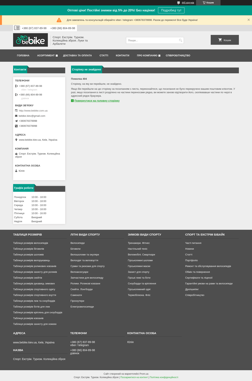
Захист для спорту (138, 271)
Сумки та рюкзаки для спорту (87, 266)
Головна (23, 55)
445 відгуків (188, 2)
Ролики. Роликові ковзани (85, 283)
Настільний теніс (137, 248)
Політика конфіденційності (164, 377)
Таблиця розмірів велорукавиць (31, 260)
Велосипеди (77, 243)
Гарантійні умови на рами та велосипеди (209, 283)
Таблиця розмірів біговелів (28, 248)
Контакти (122, 55)
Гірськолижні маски (139, 266)
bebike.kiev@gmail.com (32, 115)
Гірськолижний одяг (139, 289)
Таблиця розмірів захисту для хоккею (35, 324)
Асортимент (46, 55)
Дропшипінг (192, 289)
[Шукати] (180, 40)
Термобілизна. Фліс (139, 295)
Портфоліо (191, 260)
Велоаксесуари (79, 271)
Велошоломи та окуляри (84, 254)
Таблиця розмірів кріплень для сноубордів (37, 312)
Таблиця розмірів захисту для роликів (35, 271)
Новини (189, 248)
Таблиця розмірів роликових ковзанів (34, 266)
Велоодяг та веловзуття (84, 260)
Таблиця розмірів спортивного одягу (34, 289)
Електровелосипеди (82, 306)
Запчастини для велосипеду (86, 277)
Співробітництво (178, 55)
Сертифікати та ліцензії (198, 277)
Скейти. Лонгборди (81, 289)
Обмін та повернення (197, 271)
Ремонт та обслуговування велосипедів (208, 266)
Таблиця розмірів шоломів (28, 254)
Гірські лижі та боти (139, 277)
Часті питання (193, 243)
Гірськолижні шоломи (140, 260)
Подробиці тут (171, 10)
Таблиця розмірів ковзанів (28, 318)
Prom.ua (144, 374)
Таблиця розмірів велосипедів (30, 243)
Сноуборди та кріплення (142, 283)
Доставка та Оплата (77, 55)
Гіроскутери (77, 300)
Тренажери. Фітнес (139, 243)
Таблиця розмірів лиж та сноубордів (34, 300)
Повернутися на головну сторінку (97, 100)
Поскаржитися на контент (134, 377)
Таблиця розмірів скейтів (27, 277)
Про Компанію (147, 55)
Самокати (76, 295)
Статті (104, 55)
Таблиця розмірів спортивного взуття (34, 295)
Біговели (75, 248)
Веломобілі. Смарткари (141, 254)
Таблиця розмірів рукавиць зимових (34, 283)
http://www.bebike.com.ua (33, 110)
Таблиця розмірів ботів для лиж (31, 306)
